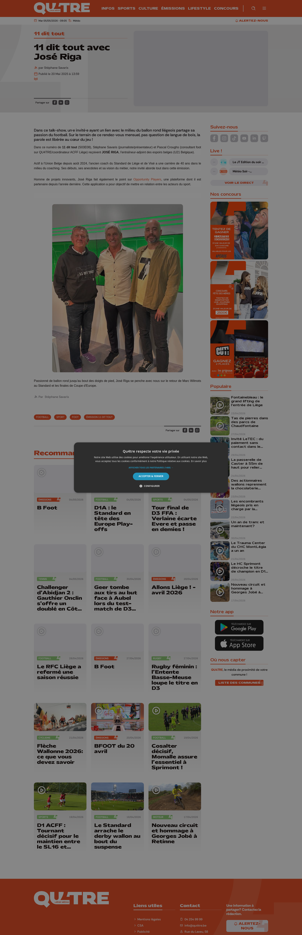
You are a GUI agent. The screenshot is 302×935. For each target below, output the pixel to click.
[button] (151, 468)
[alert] (151, 467)
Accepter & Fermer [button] (151, 476)
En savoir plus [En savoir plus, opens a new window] (199, 461)
